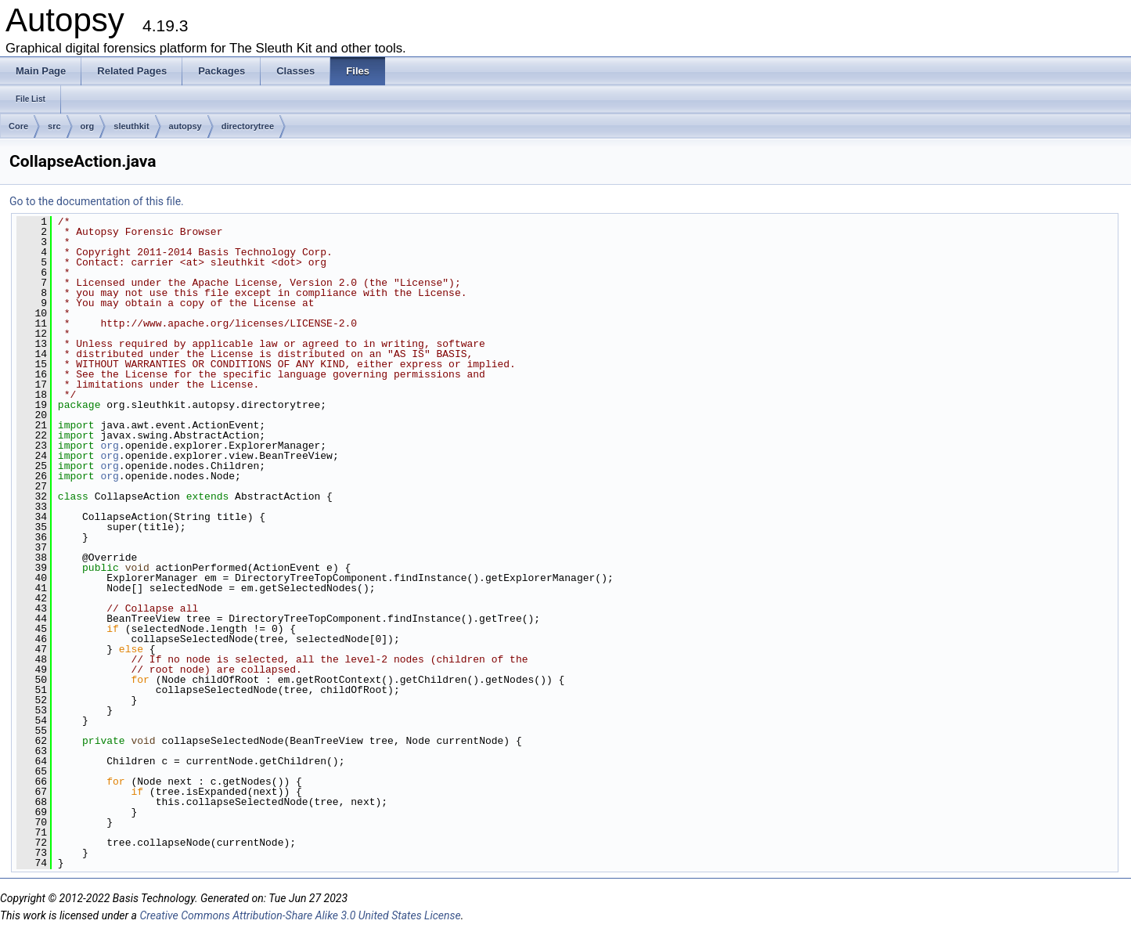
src (54, 126)
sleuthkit (131, 126)
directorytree (248, 126)
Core (18, 126)
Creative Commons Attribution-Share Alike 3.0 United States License (299, 915)
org (88, 126)
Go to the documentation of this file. (96, 201)
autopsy (185, 126)
